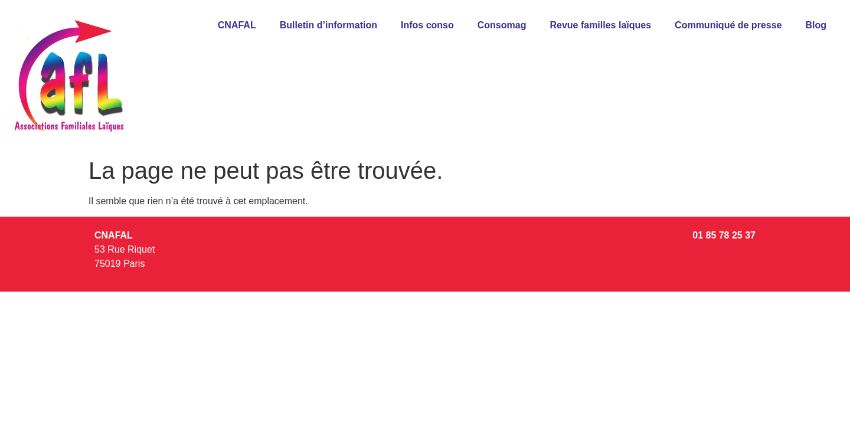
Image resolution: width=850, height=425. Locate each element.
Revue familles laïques (600, 25)
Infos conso (427, 25)
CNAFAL (237, 25)
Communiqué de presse (728, 25)
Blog (815, 25)
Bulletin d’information (328, 25)
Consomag (502, 25)
